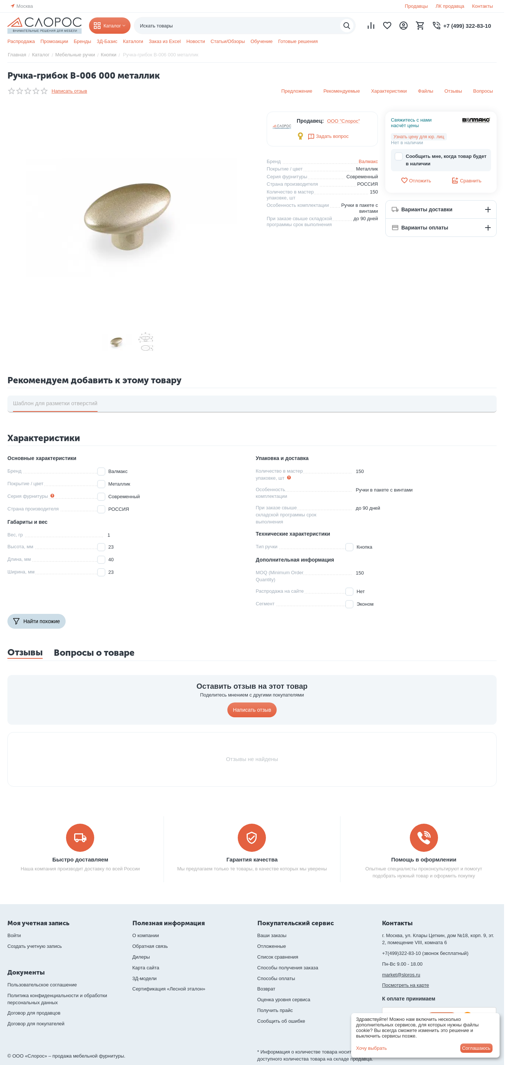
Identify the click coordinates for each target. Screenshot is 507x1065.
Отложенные (271, 946)
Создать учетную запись (34, 946)
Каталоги (133, 41)
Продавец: (310, 121)
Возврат (266, 989)
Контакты (482, 6)
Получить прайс (275, 1010)
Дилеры (141, 957)
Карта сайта (145, 967)
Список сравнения (278, 957)
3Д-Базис (107, 41)
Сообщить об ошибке (281, 1021)
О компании (145, 935)
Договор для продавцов (33, 1013)
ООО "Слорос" (343, 121)
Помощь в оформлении (424, 859)
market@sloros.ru (401, 975)
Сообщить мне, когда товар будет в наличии (441, 159)
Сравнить (466, 180)
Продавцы (416, 6)
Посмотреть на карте (405, 985)
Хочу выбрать (371, 1048)
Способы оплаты (276, 978)
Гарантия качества (251, 859)
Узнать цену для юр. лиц (419, 136)
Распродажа (21, 41)
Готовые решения (298, 41)
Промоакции (54, 41)
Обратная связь (150, 946)
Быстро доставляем (80, 859)
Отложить (416, 180)
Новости (195, 41)
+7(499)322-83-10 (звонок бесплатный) (425, 953)
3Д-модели (144, 978)
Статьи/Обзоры (228, 41)
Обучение (261, 41)
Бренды (82, 41)
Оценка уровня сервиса (283, 999)
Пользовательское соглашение (42, 985)
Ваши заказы (272, 935)
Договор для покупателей (36, 1023)
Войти (14, 935)
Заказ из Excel (165, 41)
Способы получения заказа (288, 967)
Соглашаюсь (476, 1048)
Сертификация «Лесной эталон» (168, 989)
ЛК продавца (450, 6)
